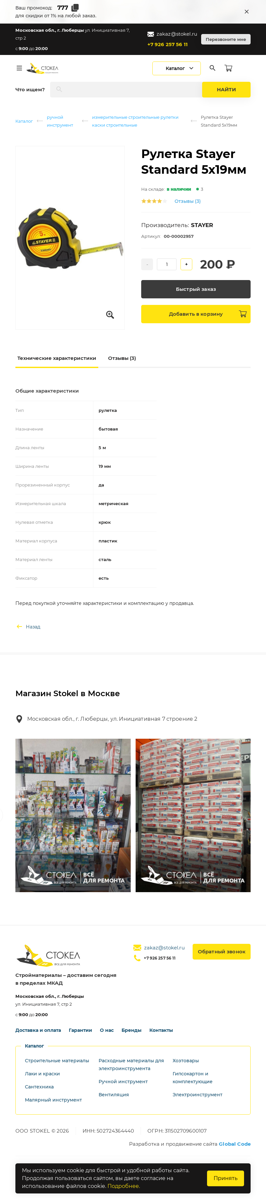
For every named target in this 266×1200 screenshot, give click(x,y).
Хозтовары (186, 1061)
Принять (226, 1178)
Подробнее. (123, 1186)
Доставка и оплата (38, 1030)
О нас (107, 1030)
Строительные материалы (57, 1061)
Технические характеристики (56, 358)
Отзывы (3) (188, 201)
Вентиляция (114, 1095)
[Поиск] (213, 68)
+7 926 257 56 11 (167, 44)
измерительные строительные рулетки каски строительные (135, 121)
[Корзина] (228, 68)
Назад (27, 627)
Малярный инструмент (53, 1100)
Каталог (24, 121)
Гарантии (80, 1030)
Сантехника (39, 1087)
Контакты (161, 1030)
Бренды (132, 1030)
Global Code (235, 1144)
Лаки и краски (42, 1074)
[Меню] (19, 68)
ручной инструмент (60, 121)
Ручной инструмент (123, 1082)
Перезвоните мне (226, 39)
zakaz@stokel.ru (172, 34)
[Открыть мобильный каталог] (176, 68)
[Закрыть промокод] (247, 12)
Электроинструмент (197, 1095)
